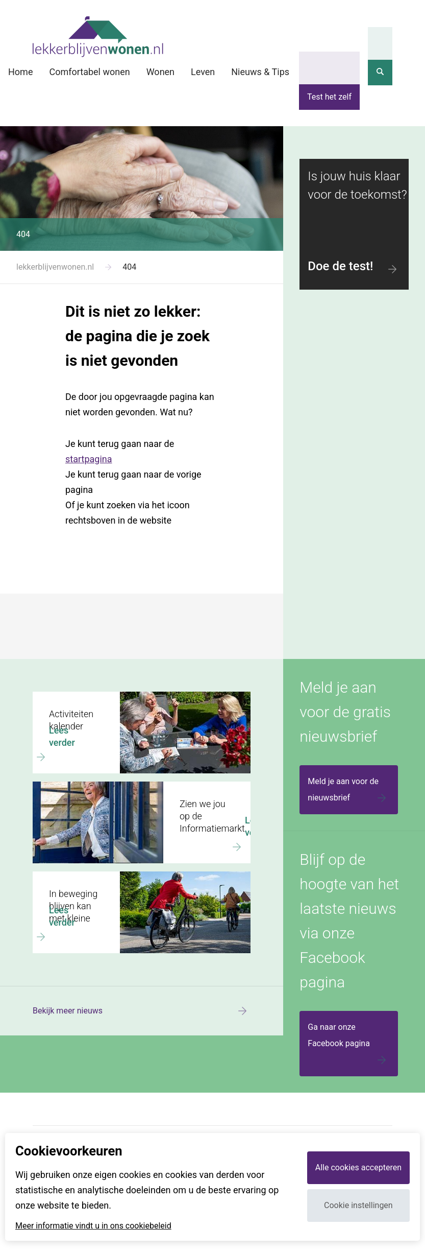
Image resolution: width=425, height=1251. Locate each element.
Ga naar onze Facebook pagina (348, 1045)
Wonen (160, 71)
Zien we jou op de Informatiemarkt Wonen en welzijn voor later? (136, 791)
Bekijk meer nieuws (142, 1011)
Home (20, 71)
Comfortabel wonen (89, 71)
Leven (203, 71)
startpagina (88, 459)
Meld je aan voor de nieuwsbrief (348, 791)
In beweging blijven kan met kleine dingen (108, 876)
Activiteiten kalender (70, 696)
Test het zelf (329, 97)
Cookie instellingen (358, 1205)
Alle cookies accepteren (358, 1167)
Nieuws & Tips (260, 71)
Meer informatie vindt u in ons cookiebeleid (93, 1226)
